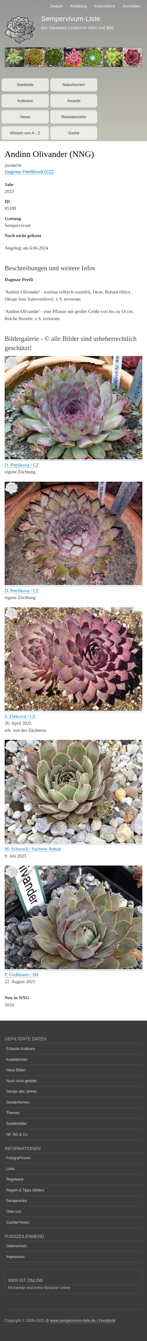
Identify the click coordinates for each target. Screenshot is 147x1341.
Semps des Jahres (21, 1091)
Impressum (15, 1257)
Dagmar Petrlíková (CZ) (29, 171)
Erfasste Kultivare (20, 1049)
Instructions (104, 6)
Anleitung (78, 6)
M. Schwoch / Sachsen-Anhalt (33, 848)
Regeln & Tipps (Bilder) (25, 1190)
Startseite (25, 84)
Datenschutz (16, 1246)
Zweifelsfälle (16, 1124)
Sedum (56, 6)
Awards (73, 100)
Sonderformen (18, 1102)
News (25, 117)
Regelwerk (15, 1179)
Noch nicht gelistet (21, 1081)
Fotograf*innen (18, 1158)
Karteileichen (16, 1059)
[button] (73, 458)
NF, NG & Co (16, 1134)
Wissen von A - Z (25, 133)
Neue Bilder (16, 1070)
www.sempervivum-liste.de (73, 1320)
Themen (13, 1113)
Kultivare (25, 100)
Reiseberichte (73, 117)
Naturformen (74, 84)
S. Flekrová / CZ (20, 716)
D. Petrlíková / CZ (22, 464)
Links (10, 1169)
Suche (73, 133)
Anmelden (132, 6)
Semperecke (16, 1201)
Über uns (13, 1211)
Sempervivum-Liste (70, 19)
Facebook (107, 1320)
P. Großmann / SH (21, 974)
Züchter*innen (17, 1222)
